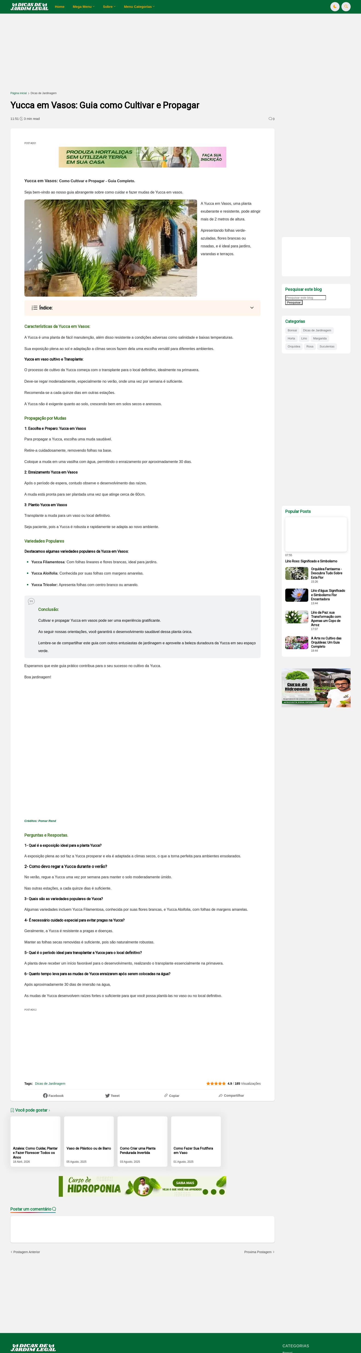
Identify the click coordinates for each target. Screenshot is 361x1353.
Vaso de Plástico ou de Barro (89, 1148)
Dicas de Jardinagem (44, 93)
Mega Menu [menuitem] (82, 7)
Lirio (304, 338)
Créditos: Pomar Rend (40, 821)
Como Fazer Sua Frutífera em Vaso (193, 1150)
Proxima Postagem (257, 1252)
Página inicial (18, 93)
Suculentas (327, 346)
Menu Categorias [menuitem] (138, 7)
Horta (291, 338)
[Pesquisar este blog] (305, 297)
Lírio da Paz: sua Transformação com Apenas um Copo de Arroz (326, 619)
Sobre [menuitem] (108, 7)
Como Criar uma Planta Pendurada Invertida (137, 1150)
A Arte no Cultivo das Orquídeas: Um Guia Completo (326, 642)
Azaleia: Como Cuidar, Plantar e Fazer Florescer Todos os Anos (35, 1152)
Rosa (309, 346)
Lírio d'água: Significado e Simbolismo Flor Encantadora (328, 595)
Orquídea (294, 346)
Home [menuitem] (60, 7)
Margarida (320, 338)
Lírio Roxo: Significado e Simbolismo (311, 561)
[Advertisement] (148, 54)
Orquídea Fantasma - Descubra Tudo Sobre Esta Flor (326, 573)
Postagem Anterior (26, 1252)
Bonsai (292, 330)
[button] (335, 6)
